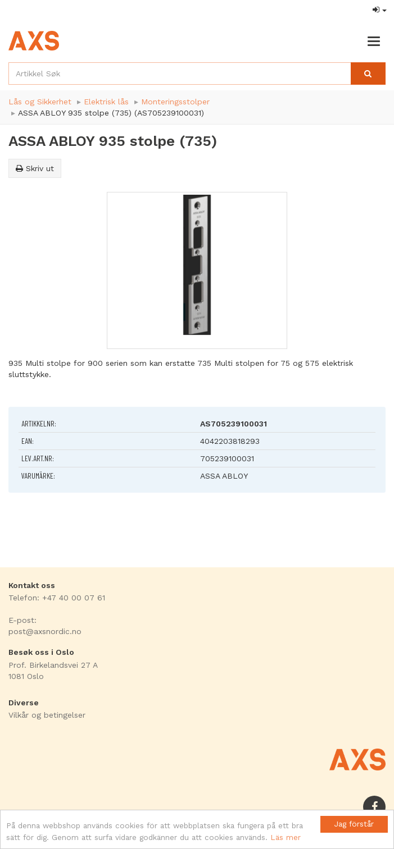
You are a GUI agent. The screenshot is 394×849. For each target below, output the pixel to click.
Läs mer (285, 837)
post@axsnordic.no (44, 631)
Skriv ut (35, 168)
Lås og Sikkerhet (39, 101)
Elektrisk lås (106, 101)
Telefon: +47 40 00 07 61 (56, 597)
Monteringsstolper (175, 101)
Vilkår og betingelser (46, 714)
